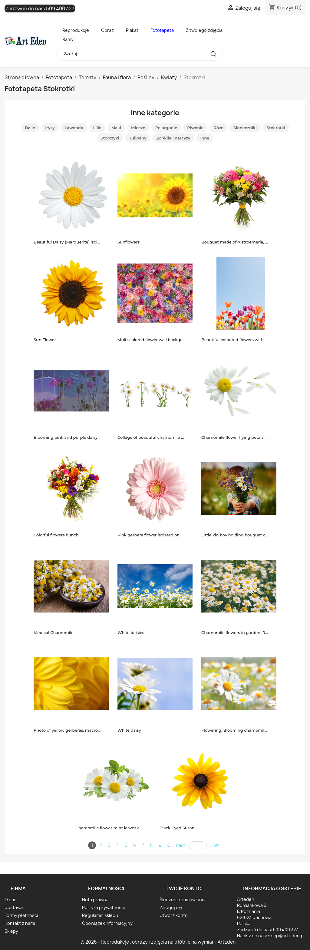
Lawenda (73, 127)
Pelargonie (166, 127)
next (180, 845)
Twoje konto (184, 888)
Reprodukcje (75, 30)
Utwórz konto (174, 915)
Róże (218, 127)
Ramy (68, 39)
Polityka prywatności (103, 907)
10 (168, 845)
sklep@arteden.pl (286, 935)
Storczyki (110, 138)
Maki (116, 127)
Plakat (132, 30)
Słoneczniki (245, 127)
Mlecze (138, 127)
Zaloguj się (171, 907)
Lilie (97, 127)
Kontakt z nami (20, 923)
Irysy (49, 127)
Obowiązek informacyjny (107, 923)
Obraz (107, 30)
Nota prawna (95, 899)
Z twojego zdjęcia (204, 30)
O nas (10, 899)
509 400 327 (60, 8)
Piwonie (195, 127)
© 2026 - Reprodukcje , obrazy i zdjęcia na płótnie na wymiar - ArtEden (158, 942)
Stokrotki (276, 127)
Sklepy (11, 931)
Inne (204, 138)
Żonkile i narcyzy (173, 138)
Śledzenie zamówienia (182, 899)
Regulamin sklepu (100, 915)
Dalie (30, 127)
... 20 (214, 845)
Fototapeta (162, 30)
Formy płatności (21, 915)
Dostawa (14, 907)
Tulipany (137, 138)
